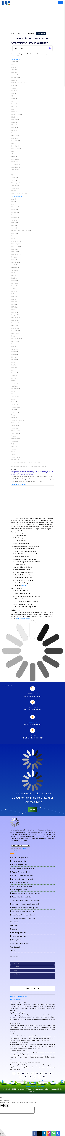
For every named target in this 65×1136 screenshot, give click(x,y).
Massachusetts (16, 114)
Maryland (14, 112)
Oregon (14, 156)
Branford (14, 209)
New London (15, 328)
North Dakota (16, 149)
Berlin (13, 202)
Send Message (32, 989)
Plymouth (14, 357)
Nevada (14, 133)
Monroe (14, 310)
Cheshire (14, 223)
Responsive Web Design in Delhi (22, 868)
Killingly (14, 291)
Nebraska (14, 130)
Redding (14, 365)
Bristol (13, 215)
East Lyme (15, 252)
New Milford (15, 331)
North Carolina (16, 146)
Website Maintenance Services (21, 875)
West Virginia (15, 185)
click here (24, 585)
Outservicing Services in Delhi (21, 897)
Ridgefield (14, 367)
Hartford (14, 283)
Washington (15, 183)
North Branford (16, 338)
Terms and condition (18, 936)
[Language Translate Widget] (20, 846)
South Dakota (16, 167)
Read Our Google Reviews (23, 618)
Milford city (15, 307)
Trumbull (14, 415)
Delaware (14, 80)
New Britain (15, 317)
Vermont (14, 177)
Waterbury (15, 423)
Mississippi (15, 122)
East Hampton (16, 244)
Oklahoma (15, 154)
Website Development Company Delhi (24, 908)
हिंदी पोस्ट (13, 951)
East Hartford (16, 246)
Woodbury (15, 460)
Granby (14, 265)
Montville (14, 312)
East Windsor (16, 254)
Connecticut (30, 34)
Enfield (14, 259)
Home (13, 34)
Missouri (14, 125)
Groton (14, 273)
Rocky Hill (14, 370)
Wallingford (15, 417)
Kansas (14, 104)
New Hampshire (16, 135)
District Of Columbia (18, 83)
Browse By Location (18, 933)
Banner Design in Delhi (18, 865)
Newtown (14, 336)
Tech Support (15, 947)
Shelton (14, 375)
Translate (23, 848)
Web (18, 34)
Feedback (13, 925)
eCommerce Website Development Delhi (25, 904)
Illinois (13, 96)
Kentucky (14, 106)
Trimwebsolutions (15, 999)
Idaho (13, 93)
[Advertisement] (37, 18)
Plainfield (14, 352)
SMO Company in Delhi (19, 883)
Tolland (14, 410)
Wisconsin (15, 188)
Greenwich (15, 267)
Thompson (15, 404)
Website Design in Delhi (19, 857)
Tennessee (15, 170)
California (14, 72)
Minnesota (15, 120)
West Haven (15, 433)
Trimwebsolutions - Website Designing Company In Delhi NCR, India (35, 1089)
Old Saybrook (16, 349)
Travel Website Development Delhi (22, 918)
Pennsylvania (15, 159)
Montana (14, 127)
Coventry (14, 233)
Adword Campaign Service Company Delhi (25, 893)
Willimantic (15, 441)
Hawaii (14, 91)
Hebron (14, 286)
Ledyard (14, 294)
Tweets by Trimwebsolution (18, 996)
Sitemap (14, 929)
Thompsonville (16, 407)
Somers (14, 381)
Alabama (14, 62)
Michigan (14, 117)
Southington (15, 389)
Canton (14, 220)
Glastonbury (15, 262)
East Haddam (16, 241)
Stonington (15, 396)
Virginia (14, 180)
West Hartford (16, 431)
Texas (13, 172)
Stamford (14, 394)
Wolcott (14, 454)
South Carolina (16, 164)
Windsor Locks (16, 452)
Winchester (15, 446)
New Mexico (15, 141)
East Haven (15, 249)
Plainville (14, 354)
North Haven (15, 341)
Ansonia (14, 199)
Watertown (15, 428)
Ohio (13, 151)
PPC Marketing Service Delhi (21, 886)
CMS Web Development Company (22, 911)
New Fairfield (15, 323)
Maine (13, 109)
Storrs (13, 399)
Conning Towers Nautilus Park (21, 231)
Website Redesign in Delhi (20, 872)
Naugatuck (15, 315)
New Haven (15, 325)
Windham (14, 449)
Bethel (13, 204)
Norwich (14, 344)
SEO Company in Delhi (18, 890)
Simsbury (14, 378)
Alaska (14, 64)
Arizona (14, 67)
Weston (14, 436)
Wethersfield (15, 439)
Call (32, 809)
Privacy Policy (15, 940)
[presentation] (22, 983)
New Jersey (15, 138)
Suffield (14, 402)
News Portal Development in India (22, 915)
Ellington (14, 257)
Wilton (13, 444)
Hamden (14, 281)
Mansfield (14, 296)
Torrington (15, 412)
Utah (13, 175)
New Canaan (15, 320)
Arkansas (14, 69)
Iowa (13, 101)
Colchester (15, 228)
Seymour (14, 373)
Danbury (14, 236)
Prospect (14, 360)
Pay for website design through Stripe (32, 1086)
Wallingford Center (17, 420)
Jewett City (15, 288)
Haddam (14, 278)
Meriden (14, 299)
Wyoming (14, 191)
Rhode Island (15, 162)
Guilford (14, 275)
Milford (14, 304)
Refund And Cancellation (19, 943)
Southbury (15, 386)
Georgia (14, 88)
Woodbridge (15, 457)
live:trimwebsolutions (32, 722)
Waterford (15, 425)
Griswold (14, 270)
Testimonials (14, 922)
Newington (15, 333)
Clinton (14, 225)
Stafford (14, 391)
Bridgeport (15, 212)
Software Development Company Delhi (24, 900)
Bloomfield (15, 207)
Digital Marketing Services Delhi (22, 879)
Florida (14, 85)
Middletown (15, 302)
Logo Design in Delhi (18, 861)
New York (14, 143)
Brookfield (15, 217)
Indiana (14, 98)
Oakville (14, 346)
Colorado (14, 75)
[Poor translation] (6, 1105)
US (23, 34)
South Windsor (16, 196)
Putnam (14, 362)
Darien (13, 238)
